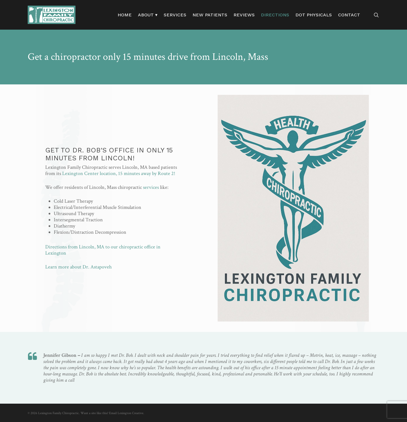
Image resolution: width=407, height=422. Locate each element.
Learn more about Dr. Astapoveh (78, 267)
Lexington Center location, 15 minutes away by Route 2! (118, 173)
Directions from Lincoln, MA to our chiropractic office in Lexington (103, 250)
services (151, 187)
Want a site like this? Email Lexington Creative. (112, 413)
